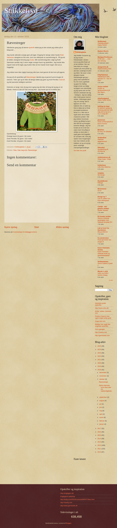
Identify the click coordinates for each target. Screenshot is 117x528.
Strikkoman (102, 41)
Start (36, 227)
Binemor (101, 130)
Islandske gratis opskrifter (100, 304)
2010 (99, 452)
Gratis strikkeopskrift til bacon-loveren (105, 123)
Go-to (99, 191)
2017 (99, 428)
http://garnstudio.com (102, 335)
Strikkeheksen (103, 261)
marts (101, 417)
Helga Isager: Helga (104, 159)
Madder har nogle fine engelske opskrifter (102, 325)
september (103, 397)
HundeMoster (103, 181)
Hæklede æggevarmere (102, 140)
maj (100, 411)
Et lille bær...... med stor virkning (104, 60)
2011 (99, 449)
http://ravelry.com (101, 332)
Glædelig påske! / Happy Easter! (103, 44)
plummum (101, 120)
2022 (99, 356)
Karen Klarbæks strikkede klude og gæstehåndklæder (104, 253)
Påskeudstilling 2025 (104, 69)
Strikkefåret (102, 138)
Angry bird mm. (100, 321)
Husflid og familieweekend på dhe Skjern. (104, 90)
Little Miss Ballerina (104, 167)
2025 (99, 346)
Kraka (31, 60)
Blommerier (102, 189)
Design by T (102, 197)
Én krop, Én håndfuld (105, 131)
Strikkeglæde (81, 52)
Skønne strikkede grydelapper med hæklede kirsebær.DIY (105, 220)
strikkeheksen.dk (104, 157)
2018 (99, 370)
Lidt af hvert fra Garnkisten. (103, 229)
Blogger (68, 523)
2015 (99, 435)
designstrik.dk (103, 67)
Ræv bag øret (22, 150)
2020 (99, 363)
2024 (99, 349)
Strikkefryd (21, 10)
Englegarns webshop (67, 496)
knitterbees (102, 165)
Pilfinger (100, 183)
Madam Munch (103, 51)
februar (102, 421)
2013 (99, 442)
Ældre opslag (62, 227)
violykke (101, 173)
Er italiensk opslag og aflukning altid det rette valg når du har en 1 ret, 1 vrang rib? (105, 111)
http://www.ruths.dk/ (102, 308)
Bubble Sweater (103, 210)
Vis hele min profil (80, 150)
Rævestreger (31, 77)
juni (100, 407)
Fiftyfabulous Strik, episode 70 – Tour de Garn (105, 78)
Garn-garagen (100, 329)
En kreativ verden (104, 216)
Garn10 (62, 80)
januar (101, 424)
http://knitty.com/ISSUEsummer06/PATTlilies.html (77, 499)
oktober (102, 379)
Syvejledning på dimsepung (103, 150)
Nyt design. (101, 175)
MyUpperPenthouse (105, 57)
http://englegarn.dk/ (67, 493)
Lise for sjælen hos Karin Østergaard (104, 199)
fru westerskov (103, 238)
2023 (99, 353)
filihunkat (101, 147)
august (101, 401)
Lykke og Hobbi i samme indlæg (103, 274)
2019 (99, 366)
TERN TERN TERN (104, 100)
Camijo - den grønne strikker (103, 207)
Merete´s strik (103, 271)
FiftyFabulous (103, 75)
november (103, 376)
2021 (99, 359)
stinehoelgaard (103, 98)
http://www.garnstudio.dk (68, 506)
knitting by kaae (103, 106)
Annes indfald (103, 86)
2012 (99, 445)
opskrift (31, 47)
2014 (99, 438)
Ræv (15, 150)
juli (100, 404)
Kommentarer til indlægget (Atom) (25, 232)
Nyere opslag (10, 227)
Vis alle (111, 280)
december (103, 372)
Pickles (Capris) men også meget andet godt (103, 317)
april (101, 414)
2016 (99, 432)
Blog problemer (103, 232)
